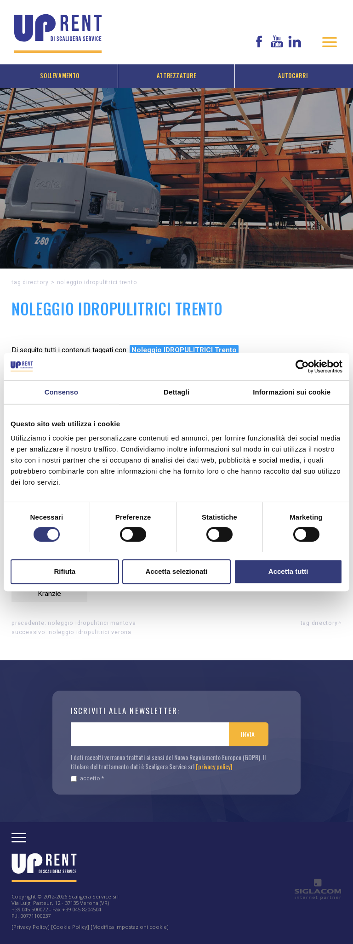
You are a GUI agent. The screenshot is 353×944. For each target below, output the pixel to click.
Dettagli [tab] (176, 392)
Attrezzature (176, 75)
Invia (248, 734)
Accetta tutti (288, 571)
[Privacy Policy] (30, 926)
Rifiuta (64, 571)
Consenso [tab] (61, 392)
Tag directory (30, 282)
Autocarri (293, 75)
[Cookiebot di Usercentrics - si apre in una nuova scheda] (302, 366)
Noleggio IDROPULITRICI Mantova (92, 622)
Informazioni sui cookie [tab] (291, 392)
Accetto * (87, 778)
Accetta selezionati (176, 571)
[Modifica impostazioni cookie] (130, 926)
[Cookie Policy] (70, 926)
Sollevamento (60, 75)
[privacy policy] (214, 766)
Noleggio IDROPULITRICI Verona (90, 632)
